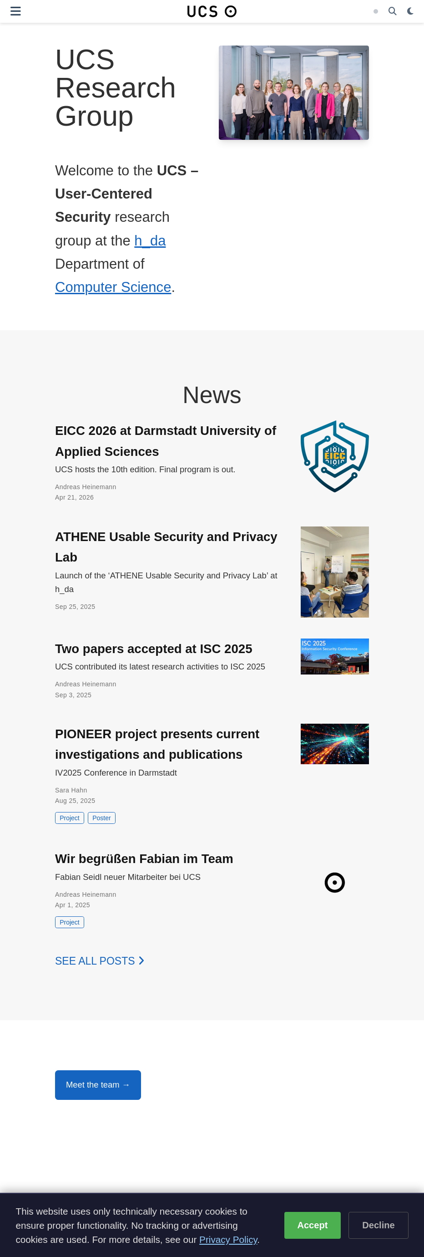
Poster (101, 818)
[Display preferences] (410, 11)
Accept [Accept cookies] (312, 1225)
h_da (150, 241)
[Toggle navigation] (15, 11)
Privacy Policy (228, 1239)
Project (70, 818)
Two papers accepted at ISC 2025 (153, 649)
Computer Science (113, 287)
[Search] (393, 11)
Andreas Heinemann (85, 487)
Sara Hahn (71, 790)
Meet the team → (98, 1084)
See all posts (99, 961)
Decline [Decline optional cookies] (378, 1225)
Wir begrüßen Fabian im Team (144, 859)
